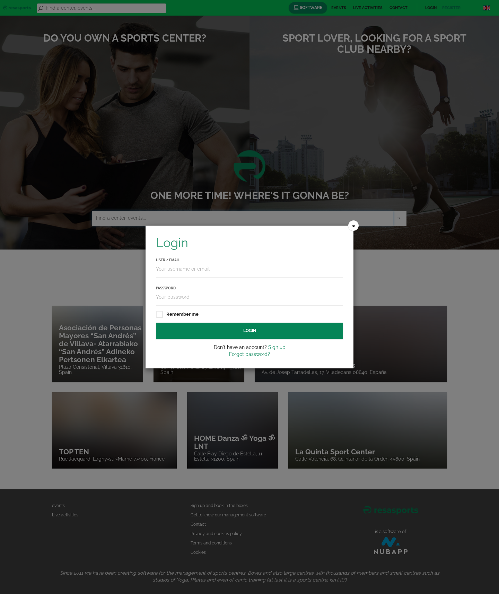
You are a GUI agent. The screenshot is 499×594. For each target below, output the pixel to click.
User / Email (168, 260)
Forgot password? (249, 354)
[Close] (353, 225)
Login (249, 330)
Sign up (277, 347)
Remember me (177, 314)
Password (166, 288)
